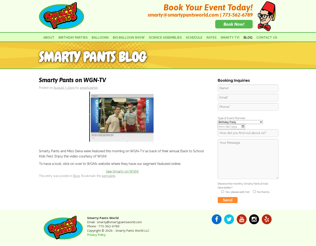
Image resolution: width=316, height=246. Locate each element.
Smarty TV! (230, 37)
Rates (211, 37)
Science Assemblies (165, 37)
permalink (108, 176)
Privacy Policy (96, 235)
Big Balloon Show (129, 37)
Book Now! (233, 24)
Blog (248, 37)
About (48, 37)
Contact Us (266, 37)
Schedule (194, 37)
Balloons (100, 37)
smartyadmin (89, 87)
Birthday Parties (73, 37)
